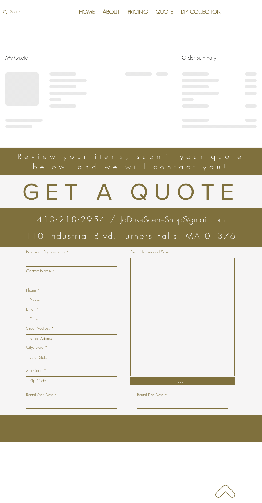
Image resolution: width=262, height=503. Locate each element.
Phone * (33, 290)
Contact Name (38, 271)
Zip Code (34, 371)
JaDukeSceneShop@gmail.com (172, 219)
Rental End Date (150, 395)
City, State (35, 347)
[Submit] (182, 381)
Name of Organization (45, 252)
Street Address (38, 329)
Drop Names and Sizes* (151, 252)
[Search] (37, 12)
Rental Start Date (39, 395)
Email (30, 309)
